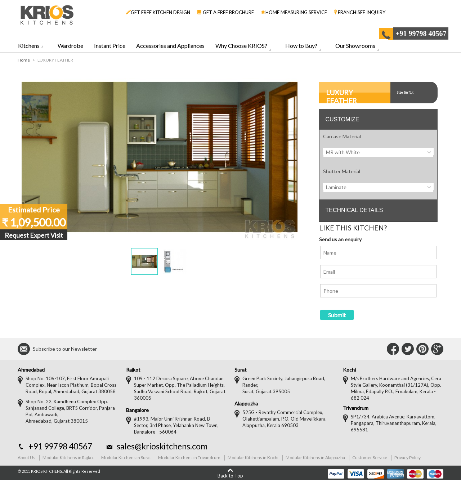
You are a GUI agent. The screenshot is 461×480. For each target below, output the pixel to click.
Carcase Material (342, 136)
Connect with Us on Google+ (437, 349)
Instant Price (109, 45)
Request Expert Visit (34, 235)
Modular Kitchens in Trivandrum (189, 457)
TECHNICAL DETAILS (354, 210)
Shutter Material (341, 171)
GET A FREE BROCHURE (225, 12)
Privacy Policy (407, 457)
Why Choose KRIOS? (241, 45)
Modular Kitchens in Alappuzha (315, 457)
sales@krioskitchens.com (162, 446)
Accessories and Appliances (170, 45)
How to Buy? (301, 45)
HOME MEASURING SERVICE (294, 12)
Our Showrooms (355, 45)
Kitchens (29, 45)
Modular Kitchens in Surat (126, 457)
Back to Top (230, 475)
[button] (144, 261)
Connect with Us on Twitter (408, 349)
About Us (26, 457)
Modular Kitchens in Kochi (253, 457)
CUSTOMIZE (342, 119)
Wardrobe (70, 45)
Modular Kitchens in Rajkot (68, 457)
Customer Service (369, 457)
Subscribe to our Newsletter (65, 349)
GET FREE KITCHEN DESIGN (158, 12)
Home (24, 60)
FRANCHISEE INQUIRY (359, 12)
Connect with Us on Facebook (393, 349)
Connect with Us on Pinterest (422, 349)
